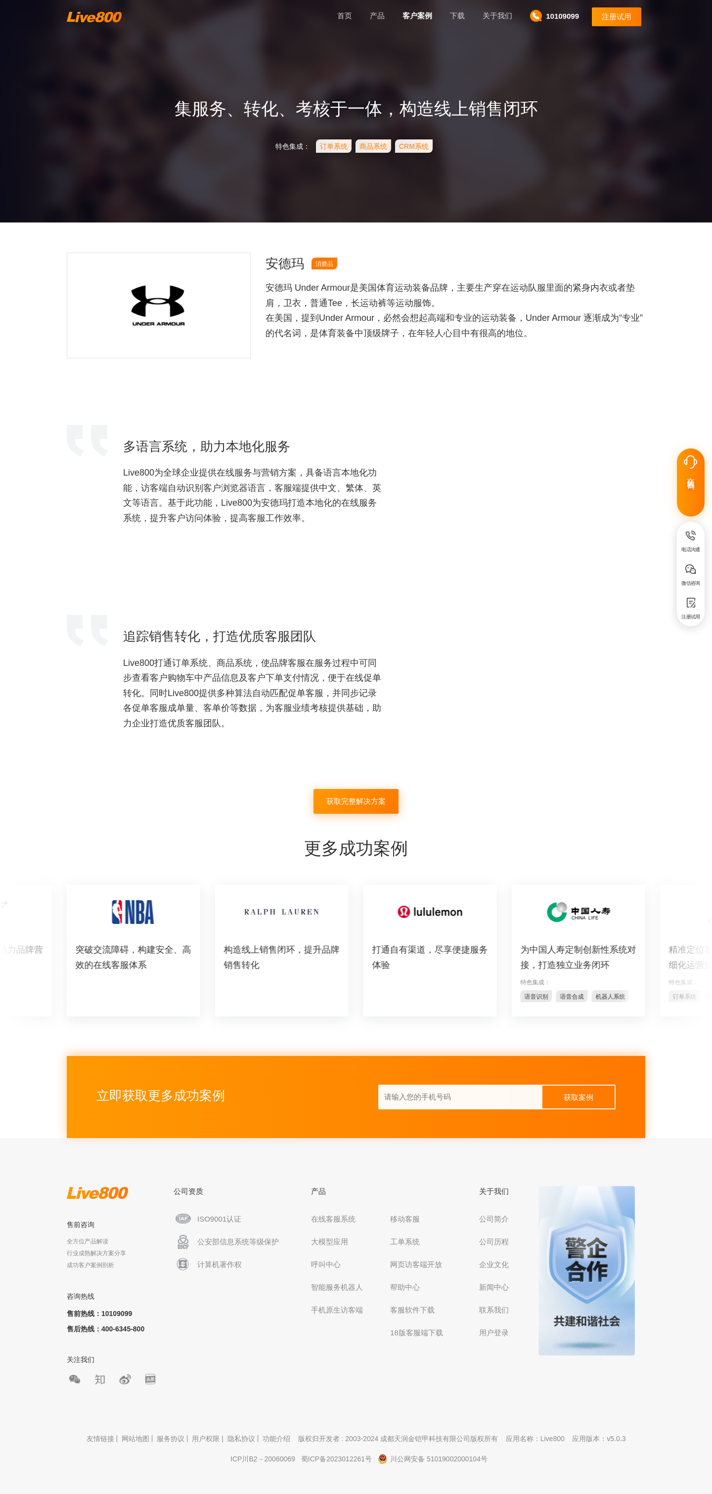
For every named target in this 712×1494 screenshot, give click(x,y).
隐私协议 (241, 1439)
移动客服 (405, 1219)
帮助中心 (405, 1287)
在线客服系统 (333, 1219)
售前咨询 (80, 1225)
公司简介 (494, 1219)
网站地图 (135, 1439)
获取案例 (578, 1097)
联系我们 (494, 1310)
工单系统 (405, 1241)
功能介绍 (276, 1439)
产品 (377, 15)
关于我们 (497, 15)
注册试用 (616, 16)
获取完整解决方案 (356, 801)
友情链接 (100, 1439)
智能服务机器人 (337, 1287)
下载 (457, 15)
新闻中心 (494, 1287)
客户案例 (417, 15)
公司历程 (494, 1241)
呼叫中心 (326, 1264)
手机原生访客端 (337, 1310)
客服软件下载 (412, 1310)
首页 (344, 15)
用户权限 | (208, 1439)
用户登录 (494, 1332)
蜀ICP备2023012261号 (336, 1459)
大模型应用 (329, 1241)
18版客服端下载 (416, 1332)
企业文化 (494, 1264)
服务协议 (170, 1439)
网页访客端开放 (416, 1264)
